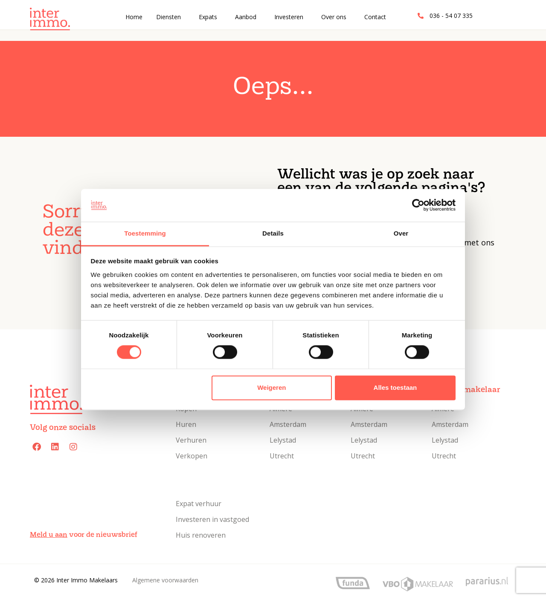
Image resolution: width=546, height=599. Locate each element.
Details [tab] (273, 233)
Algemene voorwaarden (165, 580)
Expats (208, 17)
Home (133, 17)
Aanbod (245, 17)
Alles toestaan (395, 387)
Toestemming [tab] (145, 233)
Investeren (288, 17)
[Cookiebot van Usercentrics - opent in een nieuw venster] (418, 205)
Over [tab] (401, 233)
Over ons (333, 17)
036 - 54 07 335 (451, 16)
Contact (375, 17)
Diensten (168, 17)
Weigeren (271, 387)
